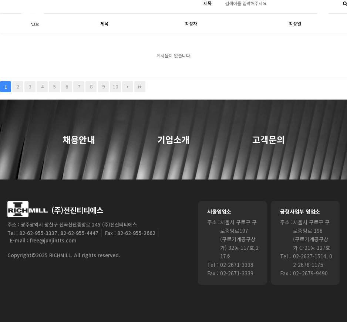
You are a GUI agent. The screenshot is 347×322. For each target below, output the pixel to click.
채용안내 (79, 140)
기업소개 (173, 140)
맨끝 (139, 86)
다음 (127, 86)
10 (115, 86)
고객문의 (268, 140)
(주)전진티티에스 (77, 210)
